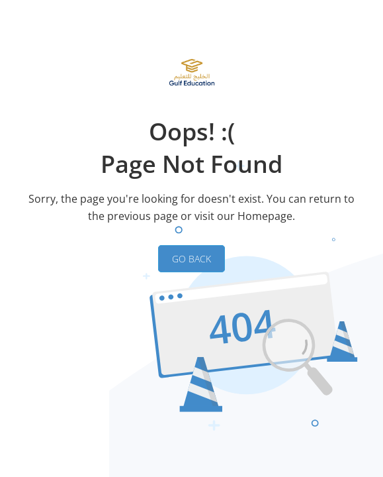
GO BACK (191, 258)
